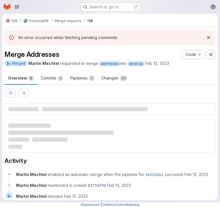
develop (136, 63)
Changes (114, 78)
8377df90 (97, 185)
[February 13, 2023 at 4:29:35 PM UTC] (196, 174)
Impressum (90, 204)
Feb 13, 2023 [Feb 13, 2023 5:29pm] (157, 63)
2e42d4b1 (154, 174)
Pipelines (82, 78)
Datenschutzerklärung (121, 204)
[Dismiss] (208, 37)
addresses (110, 63)
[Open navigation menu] (16, 6)
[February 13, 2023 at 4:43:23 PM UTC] (119, 185)
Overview (21, 78)
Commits (52, 78)
